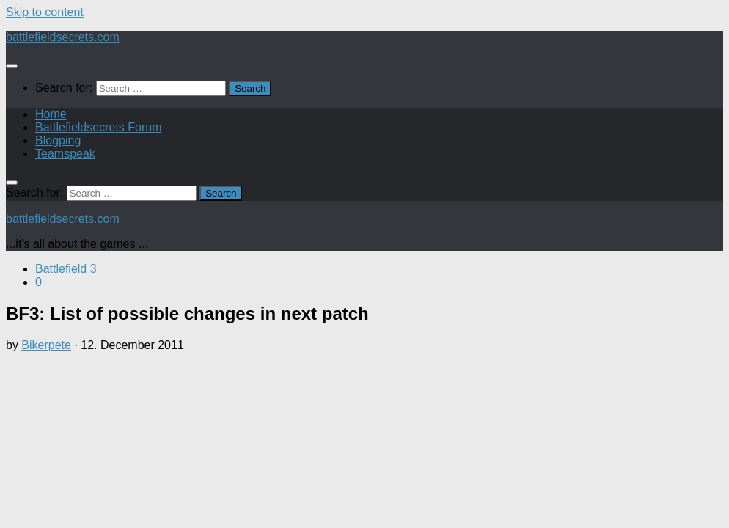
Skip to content (45, 12)
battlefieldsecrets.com (63, 37)
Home (51, 114)
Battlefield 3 (66, 269)
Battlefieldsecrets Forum (98, 127)
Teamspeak (65, 153)
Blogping (58, 140)
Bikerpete (46, 345)
